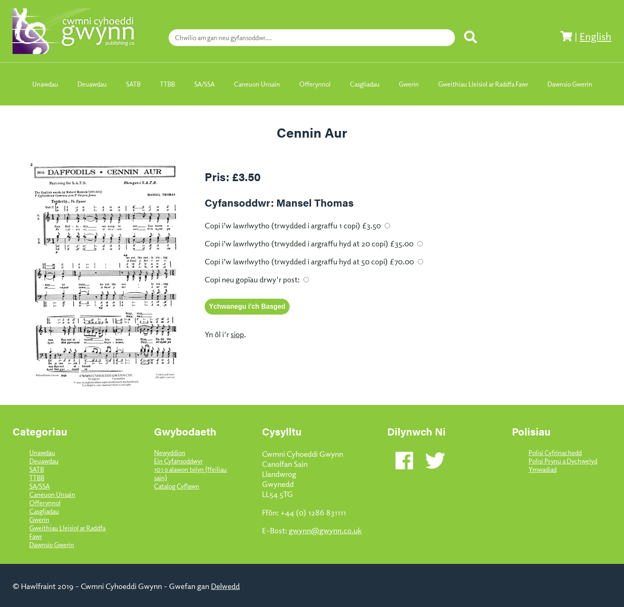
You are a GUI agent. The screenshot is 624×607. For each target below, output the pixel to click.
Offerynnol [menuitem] (315, 84)
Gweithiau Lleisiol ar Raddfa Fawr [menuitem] (483, 84)
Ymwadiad (543, 469)
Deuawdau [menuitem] (92, 84)
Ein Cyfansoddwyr (178, 461)
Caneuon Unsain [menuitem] (257, 84)
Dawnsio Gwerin (51, 544)
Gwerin (39, 519)
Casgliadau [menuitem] (365, 84)
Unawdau (42, 452)
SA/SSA (39, 486)
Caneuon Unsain (52, 494)
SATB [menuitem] (133, 84)
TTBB (36, 478)
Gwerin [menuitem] (409, 84)
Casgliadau (44, 511)
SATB (36, 469)
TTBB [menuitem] (167, 84)
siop (237, 334)
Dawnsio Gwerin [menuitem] (569, 84)
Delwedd (225, 586)
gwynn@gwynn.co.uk (325, 530)
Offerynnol (45, 503)
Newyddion (169, 452)
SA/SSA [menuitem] (204, 84)
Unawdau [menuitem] (45, 84)
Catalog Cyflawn (176, 486)
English (595, 36)
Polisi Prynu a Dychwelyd (563, 461)
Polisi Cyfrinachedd (555, 452)
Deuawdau (44, 461)
